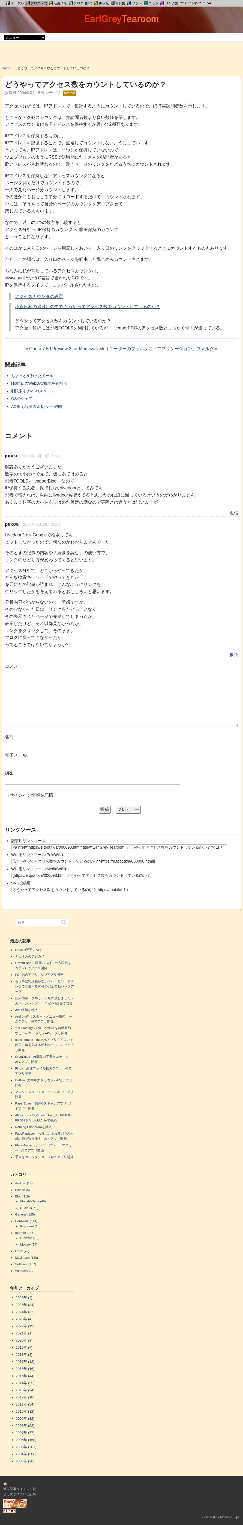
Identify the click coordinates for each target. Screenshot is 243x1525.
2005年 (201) (26, 1447)
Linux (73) (22, 1251)
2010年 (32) (25, 1411)
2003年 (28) (25, 1461)
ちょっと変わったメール (32, 375)
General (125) (25, 1214)
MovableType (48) (33, 1201)
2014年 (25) (25, 1383)
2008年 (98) (25, 1426)
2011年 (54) (25, 1404)
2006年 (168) (26, 1440)
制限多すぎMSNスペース (32, 391)
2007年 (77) (25, 1433)
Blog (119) (22, 1196)
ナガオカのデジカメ (29, 956)
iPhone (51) (23, 1189)
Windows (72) (24, 1270)
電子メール (16, 755)
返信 (234, 512)
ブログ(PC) (39, 3)
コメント (13, 666)
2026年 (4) (24, 1298)
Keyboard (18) (30, 1226)
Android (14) (23, 1183)
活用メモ (60, 3)
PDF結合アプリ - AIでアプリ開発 (39, 974)
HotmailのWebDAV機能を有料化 (39, 383)
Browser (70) (29, 1238)
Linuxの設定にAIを (28, 949)
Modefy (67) (28, 1244)
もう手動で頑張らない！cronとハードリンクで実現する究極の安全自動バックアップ (44, 986)
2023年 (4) (24, 1319)
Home (6, 68)
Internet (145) (24, 1232)
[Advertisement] (121, 56)
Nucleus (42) (29, 1208)
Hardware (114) (26, 1221)
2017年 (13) (25, 1362)
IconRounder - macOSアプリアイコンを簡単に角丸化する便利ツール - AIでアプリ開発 (44, 1045)
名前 (9, 737)
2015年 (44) (25, 1376)
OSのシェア (21, 398)
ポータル (17, 3)
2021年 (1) (24, 1333)
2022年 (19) (25, 1326)
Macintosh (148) (26, 1257)
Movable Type (230, 1517)
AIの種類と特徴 (26, 1010)
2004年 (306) (26, 1454)
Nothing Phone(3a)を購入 (33, 1127)
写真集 (120, 3)
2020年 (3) (24, 1340)
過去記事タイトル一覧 (19, 1489)
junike (12, 455)
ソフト (137, 3)
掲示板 (104, 3)
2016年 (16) (25, 1369)
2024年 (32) (25, 1312)
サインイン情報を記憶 (31, 795)
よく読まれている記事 (19, 1494)
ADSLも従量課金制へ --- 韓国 (36, 406)
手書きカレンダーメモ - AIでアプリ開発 (44, 1157)
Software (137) (25, 1264)
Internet (69, 93)
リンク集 (171, 3)
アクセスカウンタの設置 (39, 296)
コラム (153, 3)
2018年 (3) (24, 1354)
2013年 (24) (25, 1390)
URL (9, 773)
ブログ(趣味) (83, 3)
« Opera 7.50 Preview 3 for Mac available (66, 348)
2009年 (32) (25, 1418)
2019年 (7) (24, 1347)
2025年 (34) (25, 1305)
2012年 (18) (25, 1397)
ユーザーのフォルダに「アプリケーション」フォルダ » (163, 348)
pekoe (12, 524)
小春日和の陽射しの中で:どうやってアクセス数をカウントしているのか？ (87, 306)
